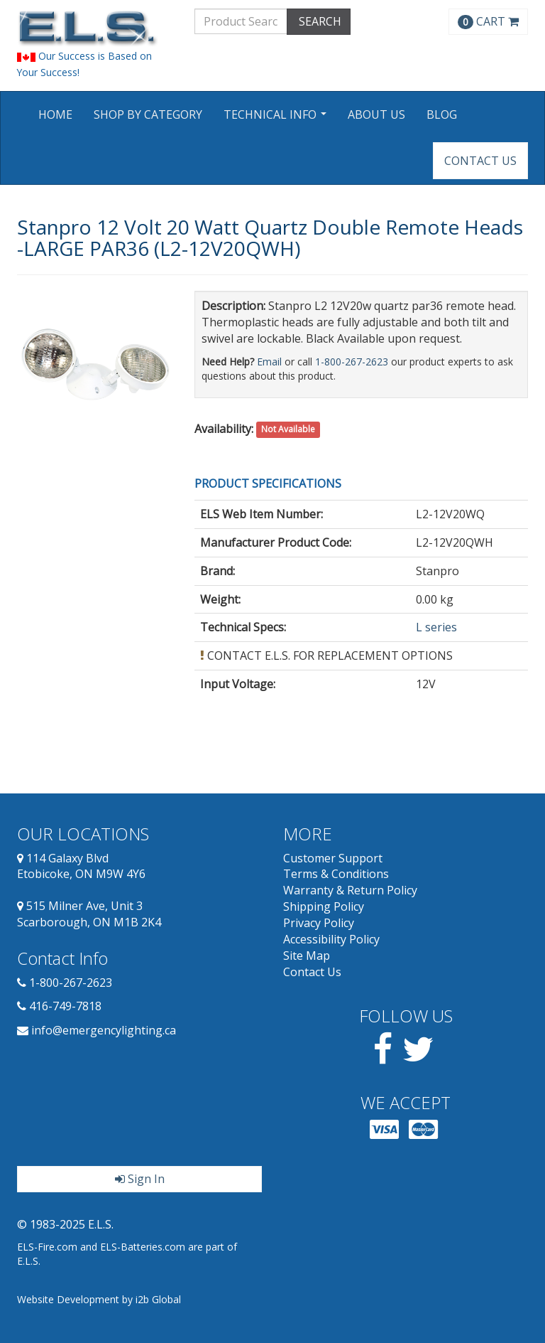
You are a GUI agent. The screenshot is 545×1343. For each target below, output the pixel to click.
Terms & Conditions (336, 874)
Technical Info (277, 119)
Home (55, 114)
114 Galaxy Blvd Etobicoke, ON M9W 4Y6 (81, 866)
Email (269, 361)
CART (488, 21)
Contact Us (480, 160)
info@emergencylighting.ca (103, 1030)
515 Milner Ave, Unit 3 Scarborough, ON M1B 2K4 (89, 914)
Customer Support (332, 858)
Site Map (306, 955)
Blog (441, 114)
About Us (376, 114)
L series (436, 627)
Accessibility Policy (331, 939)
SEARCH (318, 21)
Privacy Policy (318, 923)
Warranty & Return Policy (350, 890)
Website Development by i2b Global (99, 1299)
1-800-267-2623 (351, 361)
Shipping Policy (323, 906)
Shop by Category (148, 114)
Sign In (140, 1179)
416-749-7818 (65, 1006)
